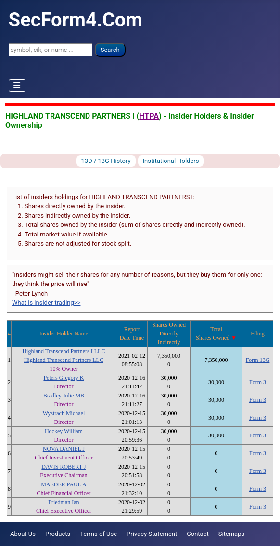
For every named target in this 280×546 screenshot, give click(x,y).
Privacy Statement (152, 533)
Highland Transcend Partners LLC (63, 360)
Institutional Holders (171, 160)
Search (110, 49)
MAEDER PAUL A (63, 484)
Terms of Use (98, 533)
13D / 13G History (106, 160)
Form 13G (258, 360)
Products (57, 533)
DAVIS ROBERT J (63, 466)
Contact (197, 533)
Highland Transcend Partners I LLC (63, 351)
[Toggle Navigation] (17, 85)
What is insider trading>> (46, 302)
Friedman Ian (63, 502)
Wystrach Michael (64, 413)
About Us (23, 533)
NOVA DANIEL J (64, 449)
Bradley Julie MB (63, 395)
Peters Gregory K (63, 377)
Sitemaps (231, 533)
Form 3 (257, 382)
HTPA (149, 116)
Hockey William (64, 431)
